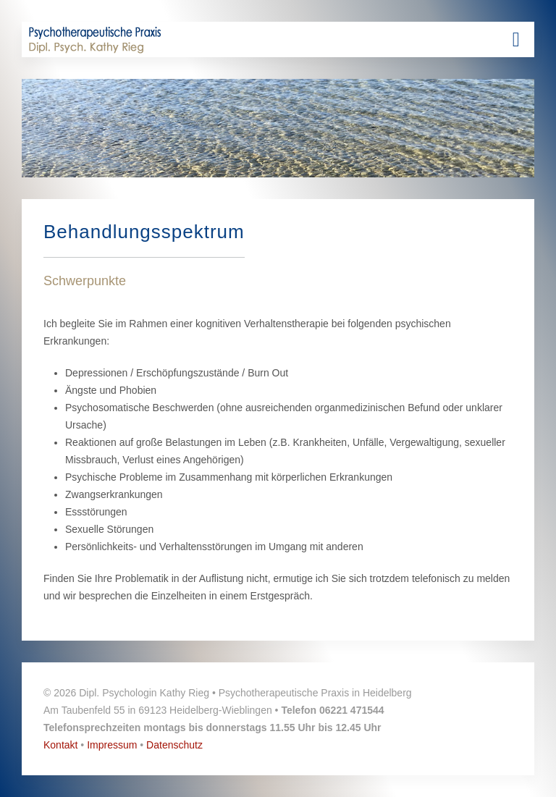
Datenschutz (174, 745)
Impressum (112, 745)
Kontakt (60, 745)
